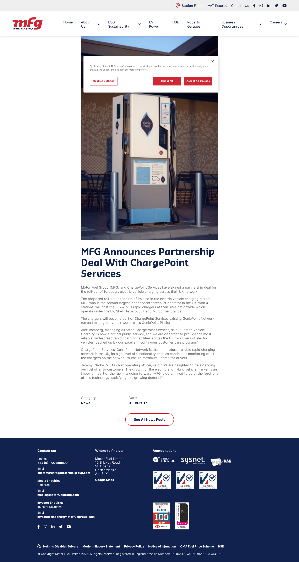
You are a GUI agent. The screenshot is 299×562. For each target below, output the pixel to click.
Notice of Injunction (162, 546)
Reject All (167, 80)
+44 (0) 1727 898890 (52, 462)
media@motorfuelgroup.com (58, 494)
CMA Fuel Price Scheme (197, 546)
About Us (90, 24)
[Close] (212, 61)
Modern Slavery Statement (101, 546)
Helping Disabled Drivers (60, 546)
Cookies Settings (103, 80)
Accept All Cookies (198, 80)
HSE (175, 22)
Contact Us (240, 6)
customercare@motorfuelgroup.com (63, 472)
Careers (278, 23)
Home (68, 22)
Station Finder (190, 5)
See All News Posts (149, 419)
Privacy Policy (134, 546)
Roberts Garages (193, 24)
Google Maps (104, 480)
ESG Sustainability (124, 24)
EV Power (154, 24)
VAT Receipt (217, 6)
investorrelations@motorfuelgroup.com (63, 516)
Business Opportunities (241, 24)
